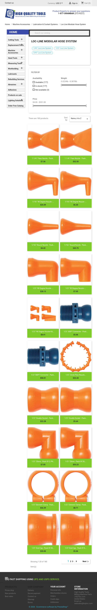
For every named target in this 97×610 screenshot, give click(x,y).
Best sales (9, 596)
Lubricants (12, 74)
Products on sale (15, 95)
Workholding (13, 69)
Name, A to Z (80, 118)
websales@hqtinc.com (83, 603)
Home (13, 32)
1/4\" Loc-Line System (42, 48)
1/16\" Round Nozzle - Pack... (43, 245)
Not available (42, 90)
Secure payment (34, 593)
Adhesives (12, 90)
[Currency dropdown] (60, 3)
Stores (30, 602)
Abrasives (12, 85)
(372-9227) (71, 13)
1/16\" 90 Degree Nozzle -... (43, 202)
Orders (53, 596)
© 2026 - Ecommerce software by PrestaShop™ (48, 607)
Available (41, 82)
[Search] (59, 33)
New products (10, 593)
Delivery (31, 590)
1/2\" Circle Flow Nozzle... (76, 375)
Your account (58, 587)
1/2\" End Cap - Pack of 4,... (76, 548)
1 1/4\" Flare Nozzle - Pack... (43, 158)
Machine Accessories (13, 51)
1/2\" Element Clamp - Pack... (43, 505)
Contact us (9, 3)
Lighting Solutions (15, 100)
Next (86, 561)
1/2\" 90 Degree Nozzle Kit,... (43, 332)
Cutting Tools (13, 40)
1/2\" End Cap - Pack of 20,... (43, 548)
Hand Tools (12, 58)
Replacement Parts (16, 45)
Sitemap (31, 599)
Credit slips (54, 599)
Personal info (55, 590)
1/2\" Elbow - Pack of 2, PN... (43, 461)
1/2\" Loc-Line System (65, 48)
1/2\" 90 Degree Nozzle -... (43, 288)
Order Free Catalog (15, 106)
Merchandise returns (58, 593)
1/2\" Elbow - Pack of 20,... (75, 461)
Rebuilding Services (16, 79)
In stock (41, 86)
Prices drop (9, 590)
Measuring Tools (15, 63)
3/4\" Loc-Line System (42, 53)
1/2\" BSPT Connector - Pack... (76, 332)
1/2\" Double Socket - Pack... (43, 418)
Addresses (54, 602)
